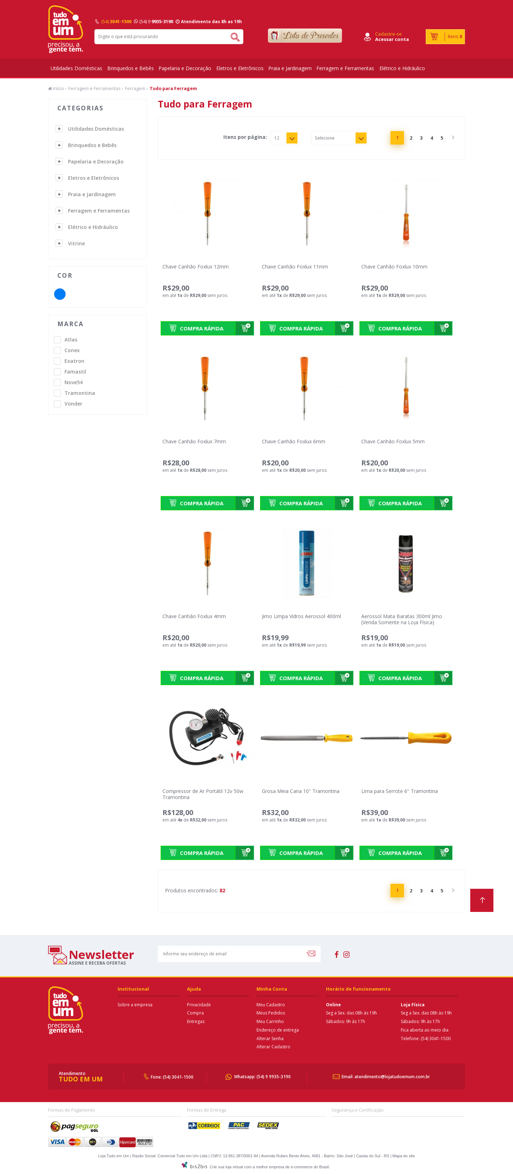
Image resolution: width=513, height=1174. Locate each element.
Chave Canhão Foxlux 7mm (194, 441)
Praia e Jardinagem (290, 68)
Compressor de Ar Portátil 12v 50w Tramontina (202, 794)
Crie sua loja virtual (226, 1167)
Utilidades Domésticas (76, 68)
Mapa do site (404, 1156)
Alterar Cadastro (273, 1047)
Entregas (195, 1021)
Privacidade (199, 1005)
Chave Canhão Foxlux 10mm (394, 266)
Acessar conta (392, 39)
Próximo (452, 138)
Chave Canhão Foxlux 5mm (393, 441)
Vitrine (76, 243)
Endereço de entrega (277, 1030)
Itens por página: (245, 137)
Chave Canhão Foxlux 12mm (195, 266)
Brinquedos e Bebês (130, 68)
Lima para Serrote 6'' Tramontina (399, 791)
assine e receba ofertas (97, 963)
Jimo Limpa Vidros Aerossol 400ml (301, 616)
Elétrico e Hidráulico (402, 68)
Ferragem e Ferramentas (345, 68)
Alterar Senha (270, 1038)
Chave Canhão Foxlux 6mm (293, 441)
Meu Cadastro (270, 1005)
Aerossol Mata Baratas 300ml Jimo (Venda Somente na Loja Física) (401, 619)
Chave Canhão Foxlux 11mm (295, 266)
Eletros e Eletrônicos (240, 68)
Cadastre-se (388, 34)
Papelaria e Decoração (185, 68)
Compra (195, 1013)
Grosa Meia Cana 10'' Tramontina (301, 791)
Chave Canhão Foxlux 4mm (194, 616)
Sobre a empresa (135, 1005)
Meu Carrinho (270, 1021)
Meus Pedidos (270, 1013)
